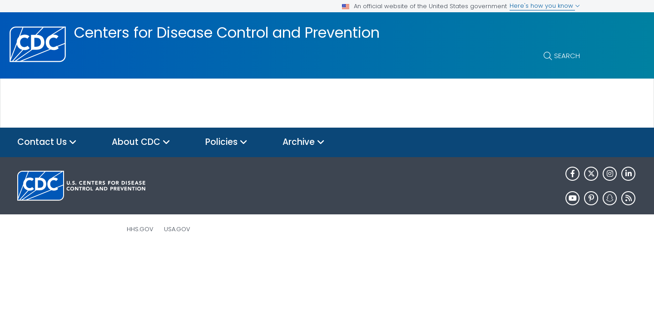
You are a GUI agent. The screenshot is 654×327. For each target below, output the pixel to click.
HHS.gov (140, 229)
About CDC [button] (141, 142)
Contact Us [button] (47, 142)
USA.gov (177, 229)
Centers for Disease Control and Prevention (227, 33)
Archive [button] (303, 142)
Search (567, 55)
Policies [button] (226, 142)
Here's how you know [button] (545, 5)
